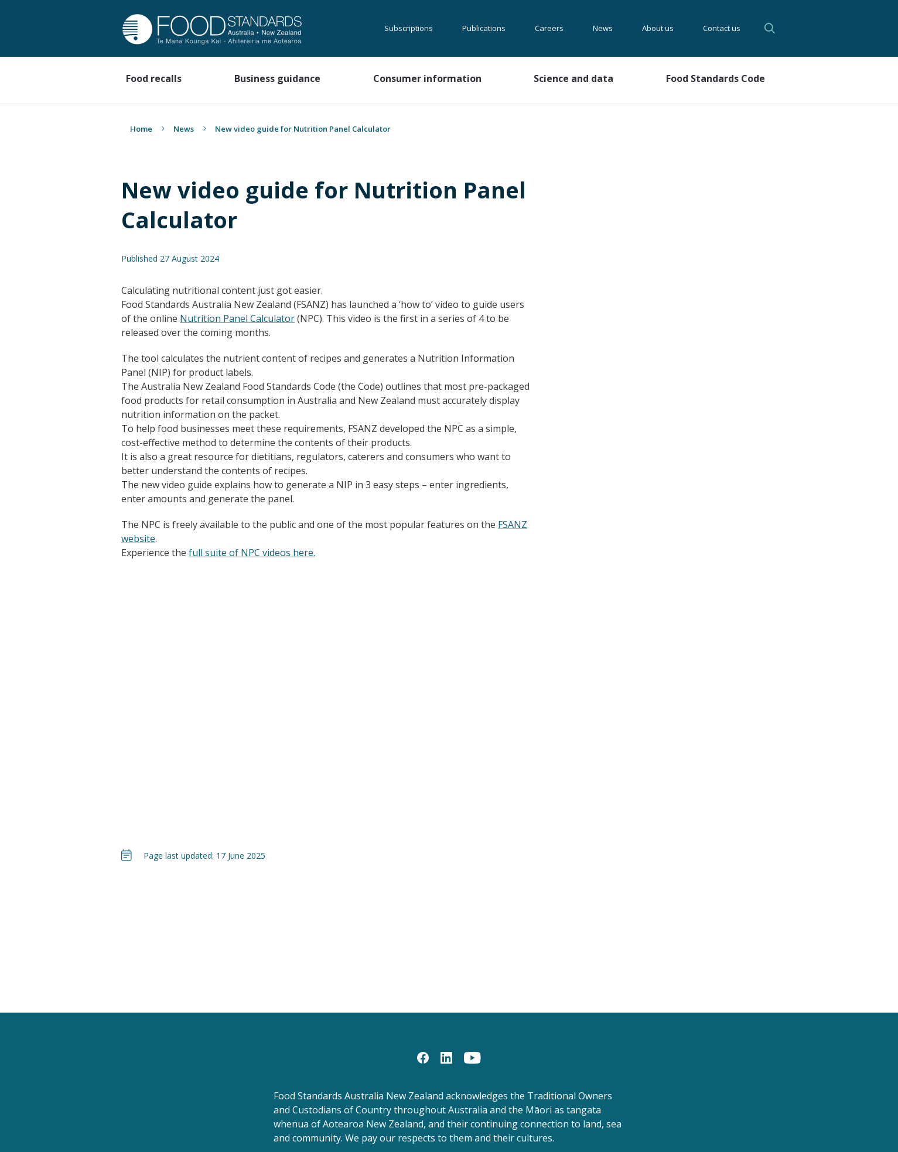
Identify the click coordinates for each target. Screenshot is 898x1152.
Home (141, 129)
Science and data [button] (573, 78)
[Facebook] (423, 1057)
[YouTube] (472, 1057)
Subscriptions (408, 28)
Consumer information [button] (427, 78)
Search (770, 28)
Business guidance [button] (277, 78)
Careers (549, 28)
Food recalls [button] (154, 78)
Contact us (721, 28)
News (603, 28)
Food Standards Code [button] (715, 78)
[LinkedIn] (446, 1057)
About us (658, 28)
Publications (484, 28)
